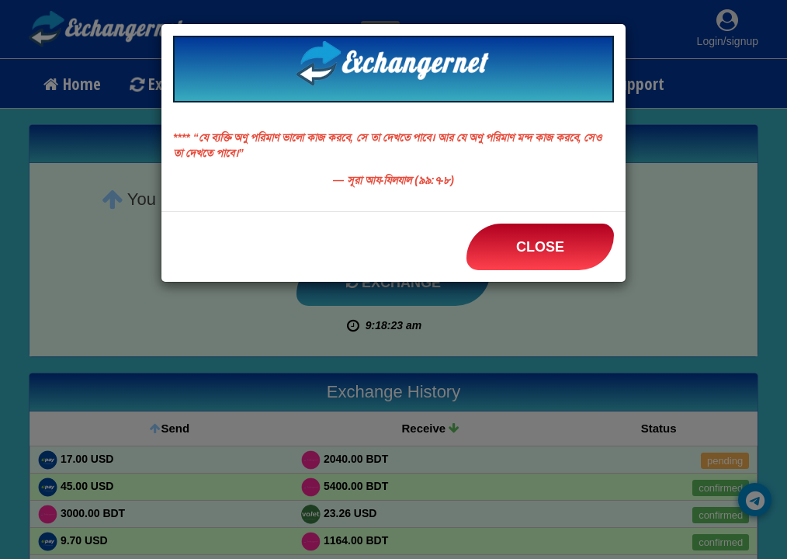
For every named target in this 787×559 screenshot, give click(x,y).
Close (540, 247)
